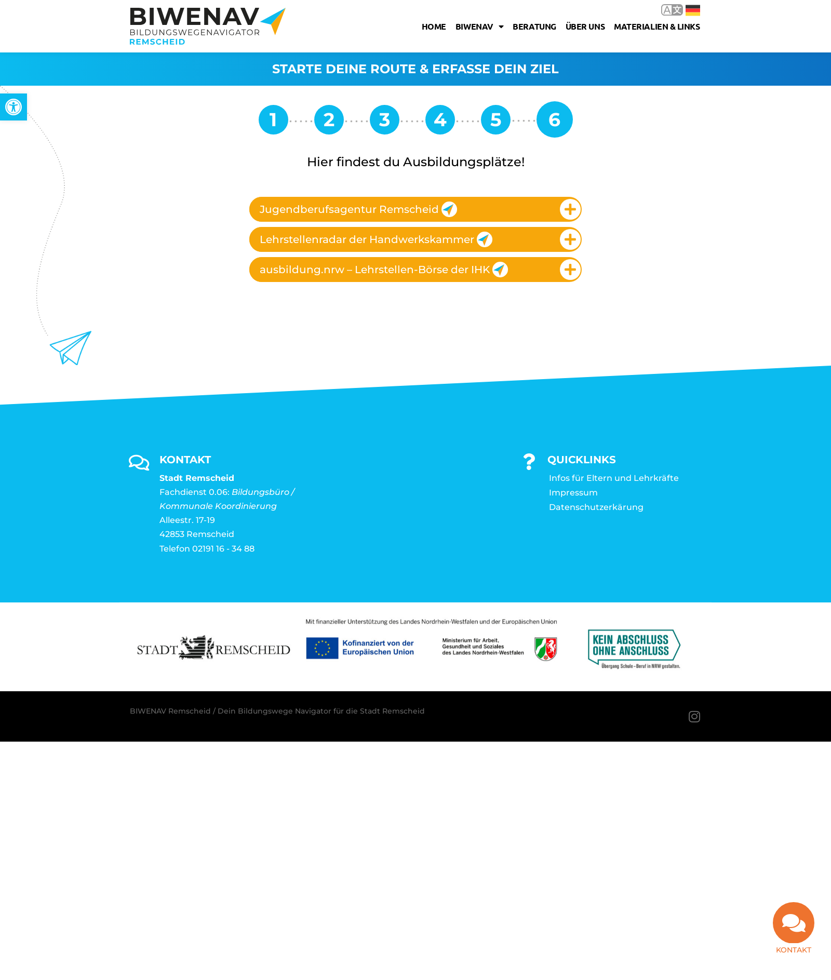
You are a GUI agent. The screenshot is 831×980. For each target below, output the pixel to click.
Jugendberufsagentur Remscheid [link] (358, 209)
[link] (13, 106)
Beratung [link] (534, 26)
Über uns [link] (585, 26)
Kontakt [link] (793, 950)
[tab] (415, 209)
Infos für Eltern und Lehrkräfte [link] (614, 478)
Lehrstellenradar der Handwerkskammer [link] (376, 239)
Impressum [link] (573, 493)
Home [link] (434, 26)
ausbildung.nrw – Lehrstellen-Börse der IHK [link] (384, 269)
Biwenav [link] (479, 26)
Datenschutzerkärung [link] (596, 507)
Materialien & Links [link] (657, 26)
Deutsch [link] (693, 10)
